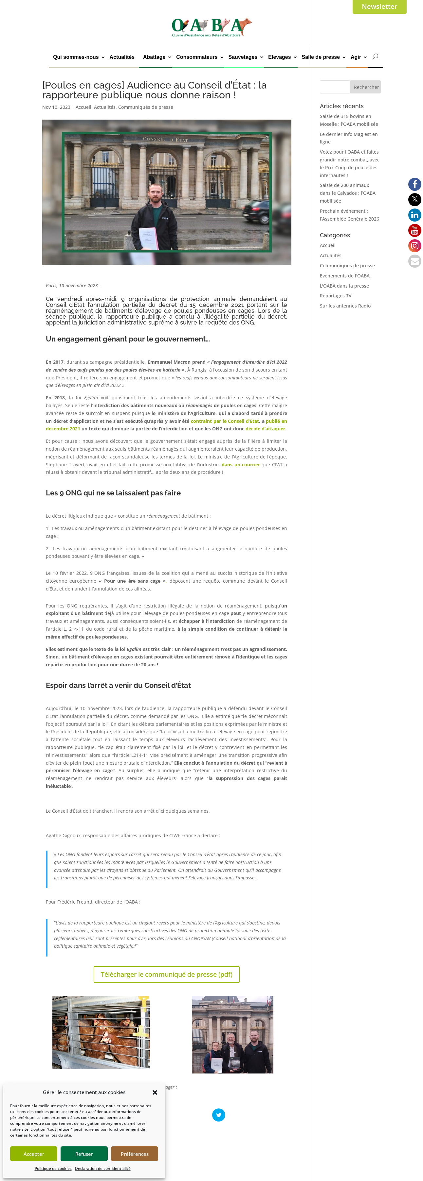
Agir (356, 57)
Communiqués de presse (145, 107)
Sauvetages (242, 57)
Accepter (34, 1154)
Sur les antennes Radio (345, 306)
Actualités (122, 57)
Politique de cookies (53, 1168)
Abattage (154, 57)
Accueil (83, 107)
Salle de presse (321, 57)
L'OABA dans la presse (344, 286)
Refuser (84, 1154)
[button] (155, 1092)
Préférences (135, 1154)
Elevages (279, 57)
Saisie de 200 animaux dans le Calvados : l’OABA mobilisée (348, 193)
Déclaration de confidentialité (103, 1168)
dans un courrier (241, 464)
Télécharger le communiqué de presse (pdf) (166, 974)
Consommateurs (196, 57)
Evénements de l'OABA (345, 276)
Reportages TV (336, 295)
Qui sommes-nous (76, 57)
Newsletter (379, 6)
